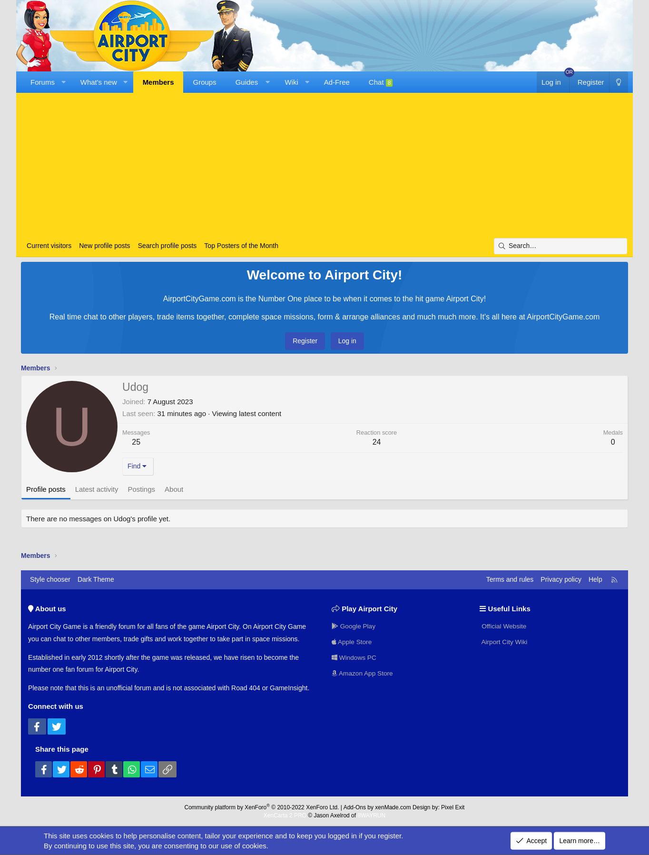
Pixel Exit (452, 807)
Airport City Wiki (504, 641)
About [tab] (174, 489)
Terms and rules (510, 579)
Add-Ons (355, 807)
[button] (63, 82)
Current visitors (49, 245)
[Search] (560, 246)
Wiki (291, 82)
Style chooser (50, 579)
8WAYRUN (371, 815)
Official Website (504, 625)
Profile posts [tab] (46, 489)
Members (158, 82)
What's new (98, 82)
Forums (42, 82)
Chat (381, 82)
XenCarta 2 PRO (285, 815)
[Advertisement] (324, 166)
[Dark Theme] (618, 82)
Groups (204, 82)
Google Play (354, 625)
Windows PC (354, 657)
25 (136, 442)
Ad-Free (337, 82)
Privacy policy (561, 579)
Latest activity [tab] (96, 489)
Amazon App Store (363, 673)
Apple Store (352, 641)
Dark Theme (96, 579)
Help (595, 579)
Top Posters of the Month (241, 245)
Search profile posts (167, 245)
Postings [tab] (142, 489)
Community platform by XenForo (262, 807)
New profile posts (104, 245)
